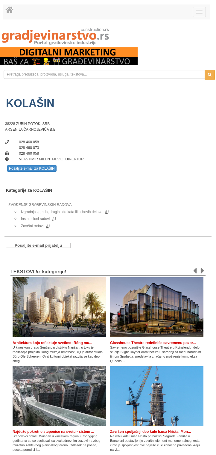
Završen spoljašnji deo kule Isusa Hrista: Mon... (150, 432)
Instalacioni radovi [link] (35, 219)
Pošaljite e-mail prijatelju (38, 245)
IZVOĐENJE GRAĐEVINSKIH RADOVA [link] (39, 205)
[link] (108, 36)
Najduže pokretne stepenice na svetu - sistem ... (53, 432)
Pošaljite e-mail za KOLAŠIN (32, 168)
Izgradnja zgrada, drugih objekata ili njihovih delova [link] (61, 212)
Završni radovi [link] (32, 226)
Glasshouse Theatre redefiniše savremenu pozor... (153, 343)
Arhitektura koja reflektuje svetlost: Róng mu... (52, 343)
